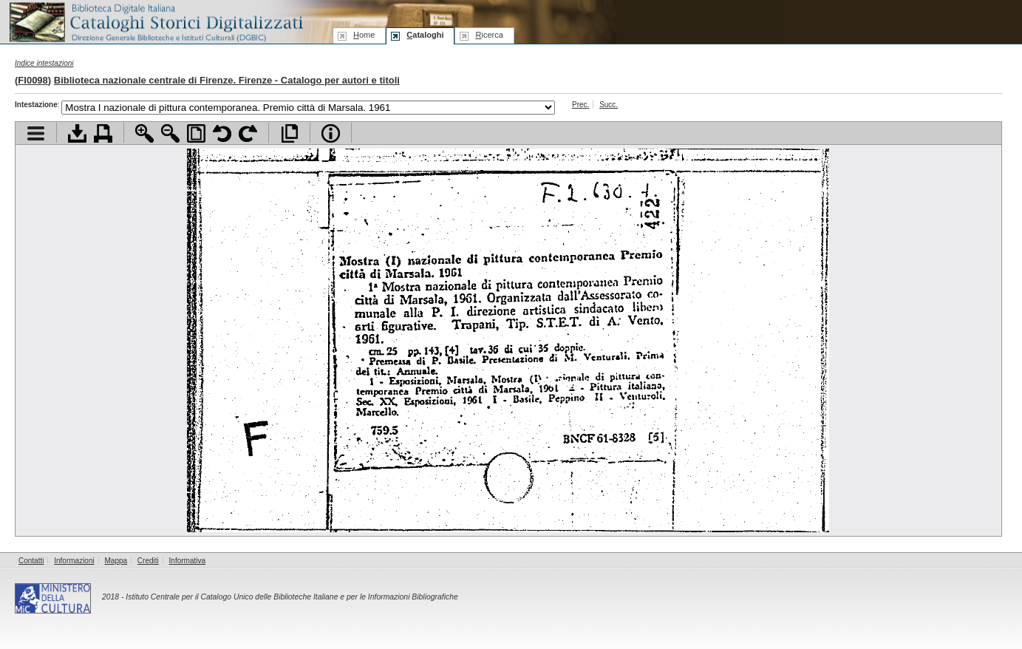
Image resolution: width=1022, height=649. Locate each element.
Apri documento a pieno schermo (289, 133)
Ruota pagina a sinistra (222, 133)
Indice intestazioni (44, 63)
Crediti (148, 561)
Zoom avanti (144, 133)
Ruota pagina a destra (248, 133)
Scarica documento (77, 133)
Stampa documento (103, 133)
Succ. (608, 105)
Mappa (116, 561)
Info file (330, 133)
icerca (489, 34)
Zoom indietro (170, 133)
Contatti (31, 561)
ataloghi (424, 34)
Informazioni (74, 561)
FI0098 (32, 80)
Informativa (187, 561)
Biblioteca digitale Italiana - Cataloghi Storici (155, 21)
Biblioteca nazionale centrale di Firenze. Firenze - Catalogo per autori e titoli (227, 80)
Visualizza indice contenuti (36, 133)
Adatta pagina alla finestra (196, 133)
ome (364, 34)
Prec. (580, 105)
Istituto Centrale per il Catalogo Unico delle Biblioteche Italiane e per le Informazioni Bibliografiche (291, 597)
